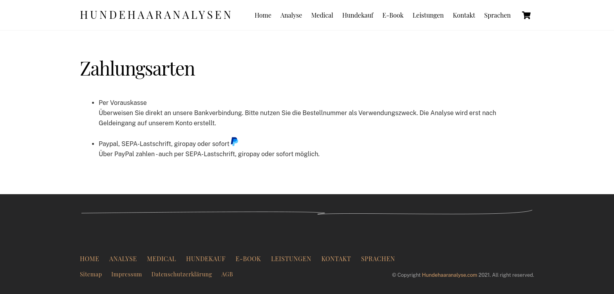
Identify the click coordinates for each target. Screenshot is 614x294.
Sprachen (497, 15)
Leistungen (428, 15)
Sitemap (91, 274)
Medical (322, 15)
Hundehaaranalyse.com (449, 275)
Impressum (126, 274)
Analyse (291, 15)
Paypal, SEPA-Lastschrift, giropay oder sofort (169, 144)
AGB (227, 274)
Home (263, 15)
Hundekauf (357, 15)
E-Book (393, 15)
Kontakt (464, 15)
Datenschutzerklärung (182, 274)
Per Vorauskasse (123, 102)
